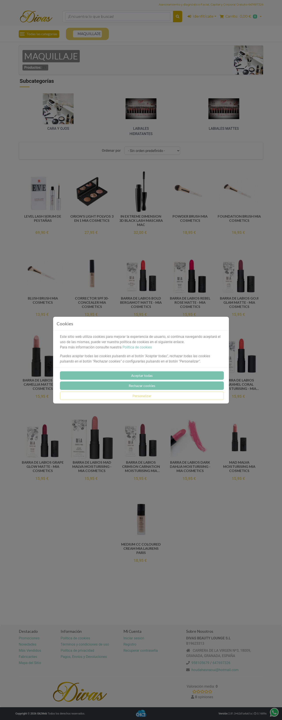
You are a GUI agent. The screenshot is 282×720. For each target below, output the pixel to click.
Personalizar (141, 396)
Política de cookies (137, 347)
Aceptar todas (142, 375)
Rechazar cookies (142, 385)
